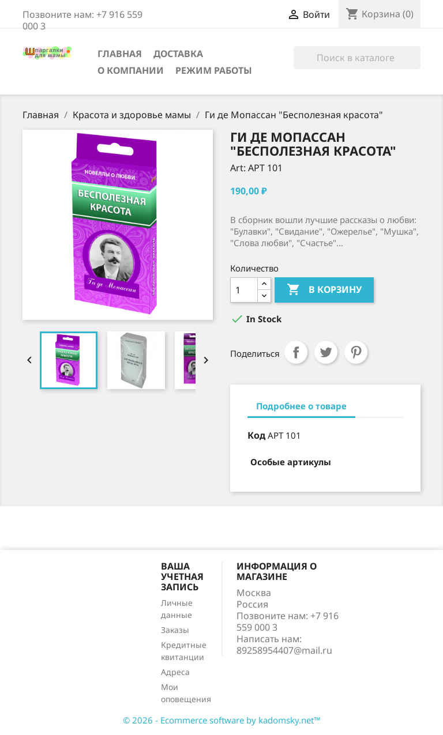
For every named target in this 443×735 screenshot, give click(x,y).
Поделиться (295, 352)
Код (256, 435)
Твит (325, 352)
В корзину (324, 289)
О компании (130, 70)
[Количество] (244, 290)
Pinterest (355, 352)
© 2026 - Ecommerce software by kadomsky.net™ (222, 720)
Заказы (175, 629)
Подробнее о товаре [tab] (301, 406)
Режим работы (213, 70)
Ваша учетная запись (182, 576)
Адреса (175, 671)
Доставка (178, 53)
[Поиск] (357, 57)
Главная (119, 53)
